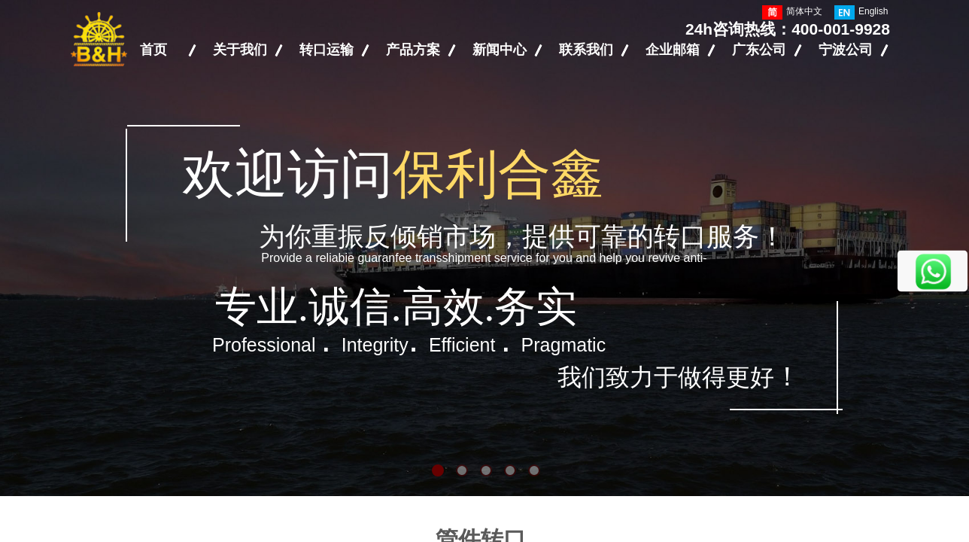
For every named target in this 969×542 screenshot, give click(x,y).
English (861, 12)
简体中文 (792, 12)
